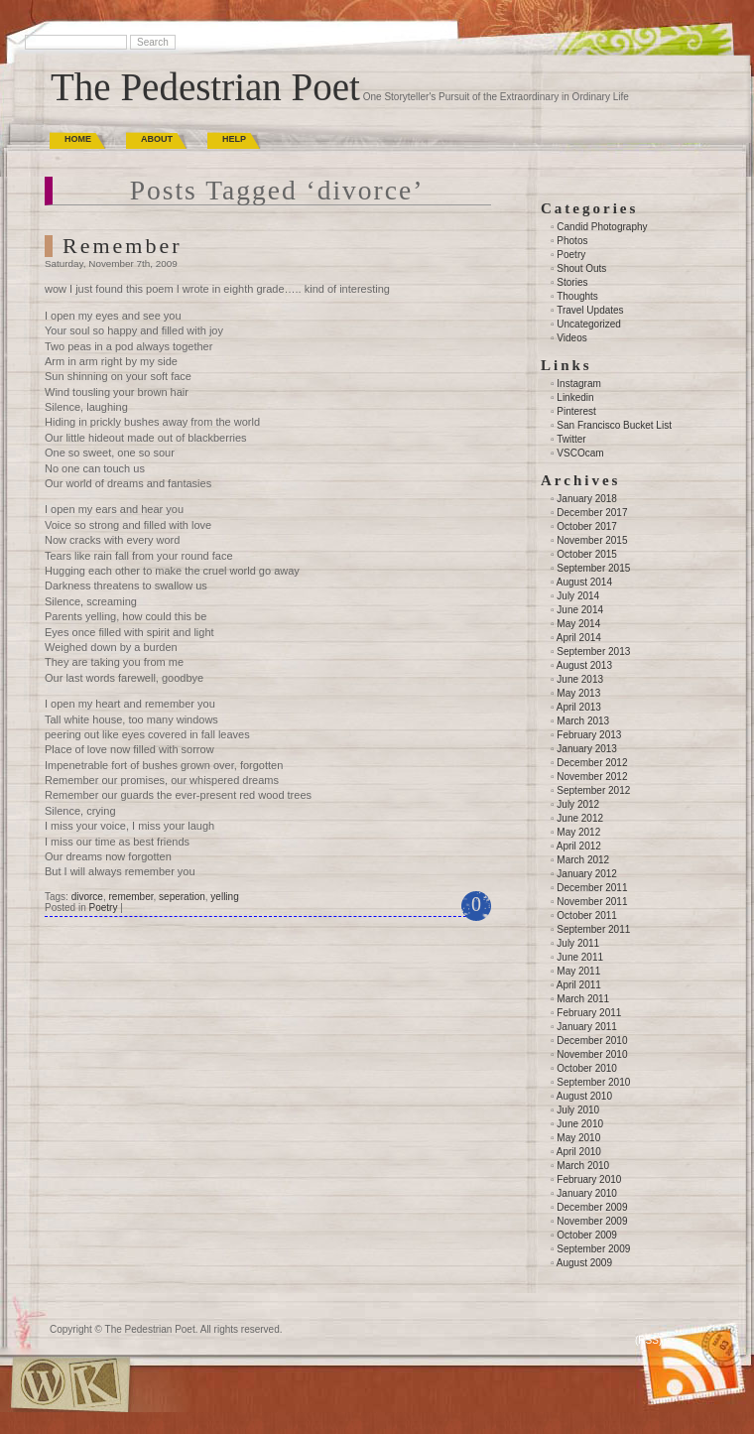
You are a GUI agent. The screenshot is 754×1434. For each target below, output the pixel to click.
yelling (224, 896)
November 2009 (592, 1221)
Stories (572, 282)
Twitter (571, 439)
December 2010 (592, 1040)
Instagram (578, 383)
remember (131, 896)
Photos (572, 240)
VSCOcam (580, 453)
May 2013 (578, 693)
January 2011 (587, 1026)
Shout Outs (581, 268)
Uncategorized (588, 324)
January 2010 (587, 1193)
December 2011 (592, 887)
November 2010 (592, 1054)
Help (234, 139)
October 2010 (587, 1068)
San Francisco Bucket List (614, 425)
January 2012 (587, 873)
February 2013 (589, 734)
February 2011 (589, 1012)
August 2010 (584, 1096)
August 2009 (584, 1262)
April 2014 (579, 637)
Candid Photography (602, 226)
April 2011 (579, 984)
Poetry (102, 907)
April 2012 (579, 846)
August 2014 (584, 582)
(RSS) (648, 1340)
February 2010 (589, 1179)
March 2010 (583, 1165)
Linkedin (575, 397)
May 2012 (578, 832)
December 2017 (592, 512)
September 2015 (593, 568)
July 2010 (578, 1110)
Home (77, 139)
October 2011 (587, 915)
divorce (87, 896)
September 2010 (593, 1082)
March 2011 (583, 998)
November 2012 (592, 776)
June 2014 (580, 609)
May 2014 (578, 623)
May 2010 (578, 1137)
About (157, 139)
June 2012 (580, 818)
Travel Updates (590, 310)
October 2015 (587, 554)
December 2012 (592, 762)
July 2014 (578, 595)
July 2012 (578, 804)
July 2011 (578, 943)
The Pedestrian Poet (205, 86)
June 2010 (580, 1123)
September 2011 (593, 929)
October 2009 (587, 1235)
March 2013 (583, 721)
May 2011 (578, 971)
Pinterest (576, 411)
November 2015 (592, 540)
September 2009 (593, 1248)
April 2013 (579, 707)
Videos (571, 337)
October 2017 (587, 526)
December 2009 (592, 1207)
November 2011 (592, 901)
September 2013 (593, 651)
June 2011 (580, 957)
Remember (123, 245)
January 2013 (587, 748)
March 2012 (583, 859)
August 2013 (584, 665)
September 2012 (593, 790)
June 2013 (580, 679)
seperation (182, 896)
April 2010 (579, 1151)
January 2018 (587, 498)
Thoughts (577, 296)
